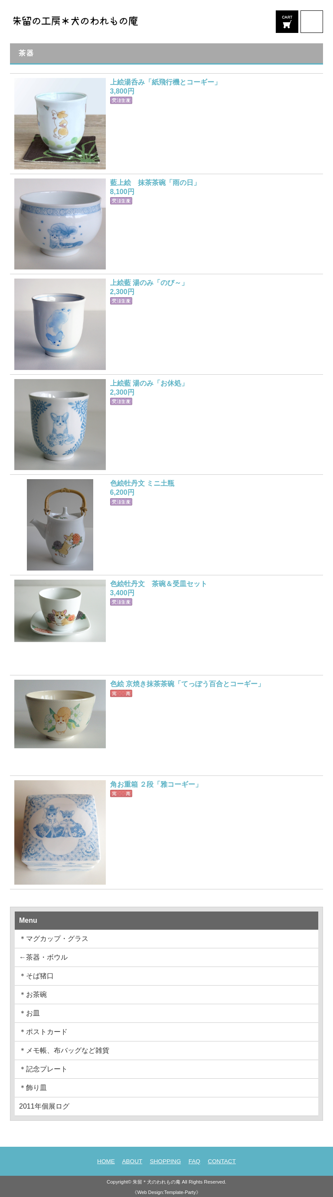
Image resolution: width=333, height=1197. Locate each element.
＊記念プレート (43, 1069)
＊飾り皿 (33, 1087)
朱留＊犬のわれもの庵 (156, 1181)
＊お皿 (29, 1013)
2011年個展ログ (44, 1106)
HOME (106, 1161)
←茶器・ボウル (43, 957)
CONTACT (222, 1161)
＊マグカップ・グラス (53, 938)
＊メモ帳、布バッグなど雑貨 (64, 1050)
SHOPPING (165, 1161)
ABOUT (132, 1161)
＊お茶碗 (33, 994)
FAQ (194, 1161)
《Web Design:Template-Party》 (166, 1192)
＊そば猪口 (36, 976)
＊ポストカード (43, 1031)
